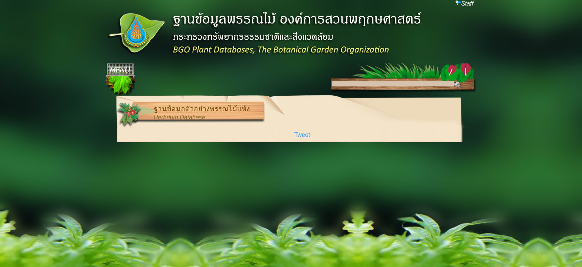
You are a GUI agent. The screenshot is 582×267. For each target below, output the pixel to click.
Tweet (302, 135)
